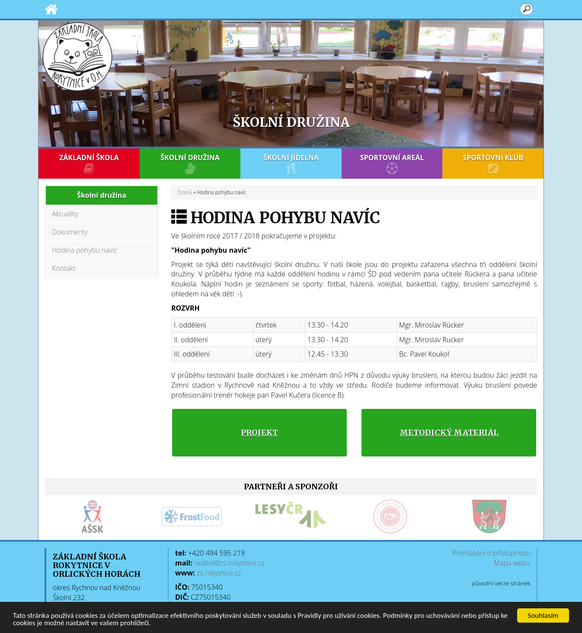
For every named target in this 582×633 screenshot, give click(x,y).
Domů (185, 192)
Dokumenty (70, 232)
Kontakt (64, 268)
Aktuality (65, 213)
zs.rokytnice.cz (219, 573)
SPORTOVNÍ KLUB (493, 163)
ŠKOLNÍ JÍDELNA (291, 163)
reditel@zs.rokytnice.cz (229, 563)
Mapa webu (512, 563)
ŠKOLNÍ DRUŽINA (190, 163)
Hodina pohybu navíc (84, 250)
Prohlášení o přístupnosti (491, 553)
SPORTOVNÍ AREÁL (392, 163)
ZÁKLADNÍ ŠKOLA (89, 163)
